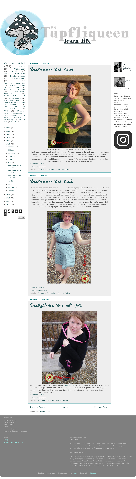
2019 (8, 137)
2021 (8, 131)
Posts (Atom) (45, 412)
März (10, 184)
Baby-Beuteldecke (10, 115)
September (12, 153)
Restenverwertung (11, 100)
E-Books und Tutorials (13, 442)
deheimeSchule (10, 102)
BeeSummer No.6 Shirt (51, 70)
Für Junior (19, 66)
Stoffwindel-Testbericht (14, 96)
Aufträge (21, 89)
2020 (8, 134)
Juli (10, 156)
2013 (8, 204)
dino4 (76, 473)
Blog (6, 440)
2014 (8, 201)
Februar (12, 187)
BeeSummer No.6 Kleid (51, 182)
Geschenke (17, 117)
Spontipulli (17, 113)
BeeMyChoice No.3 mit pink (56, 305)
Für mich (41, 169)
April (11, 181)
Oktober (12, 150)
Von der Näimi (64, 169)
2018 (8, 141)
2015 (8, 198)
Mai (10, 163)
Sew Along (13, 85)
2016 (8, 194)
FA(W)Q (6, 111)
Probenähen (51, 169)
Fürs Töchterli (14, 74)
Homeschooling (15, 98)
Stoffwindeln (18, 78)
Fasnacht (14, 122)
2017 (8, 144)
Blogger (93, 473)
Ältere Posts (101, 407)
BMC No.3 (69, 385)
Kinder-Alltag (17, 76)
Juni (10, 160)
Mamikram (7, 89)
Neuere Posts (37, 407)
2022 (8, 128)
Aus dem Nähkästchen (14, 83)
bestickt (41, 400)
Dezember (12, 147)
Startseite (69, 407)
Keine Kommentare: (40, 167)
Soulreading (8, 119)
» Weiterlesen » (37, 164)
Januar (11, 191)
